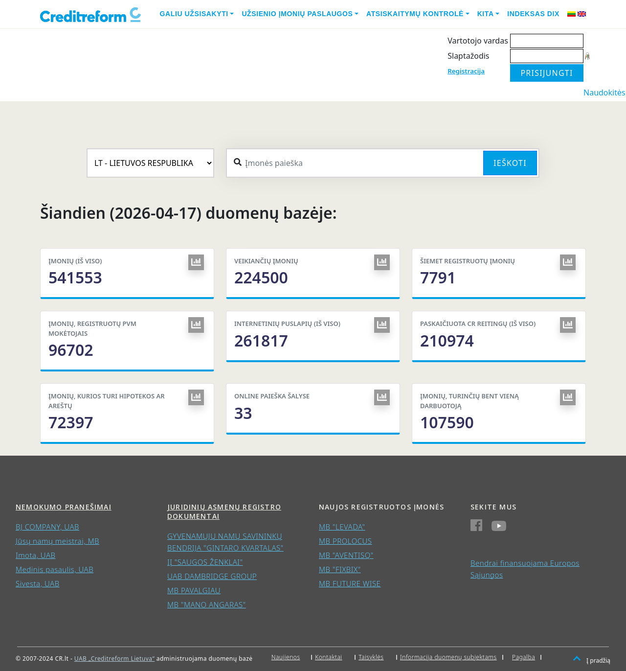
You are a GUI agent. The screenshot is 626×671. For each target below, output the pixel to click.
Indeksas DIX (533, 14)
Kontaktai (328, 657)
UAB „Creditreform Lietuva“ (114, 658)
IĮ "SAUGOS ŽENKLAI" (205, 562)
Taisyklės (370, 657)
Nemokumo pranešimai (64, 506)
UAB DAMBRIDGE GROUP (212, 576)
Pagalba (523, 657)
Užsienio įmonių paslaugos (297, 14)
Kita (485, 14)
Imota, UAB (36, 555)
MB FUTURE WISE (349, 583)
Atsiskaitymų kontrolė (415, 14)
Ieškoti (510, 163)
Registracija (466, 71)
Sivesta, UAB (38, 583)
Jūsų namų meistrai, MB (57, 541)
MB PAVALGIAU (194, 590)
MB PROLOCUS (345, 541)
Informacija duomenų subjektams (448, 657)
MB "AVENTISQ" (346, 555)
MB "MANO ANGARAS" (206, 604)
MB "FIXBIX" (340, 569)
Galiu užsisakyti (194, 14)
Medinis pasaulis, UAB (54, 569)
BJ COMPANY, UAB (47, 527)
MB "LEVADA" (342, 527)
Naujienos (285, 657)
